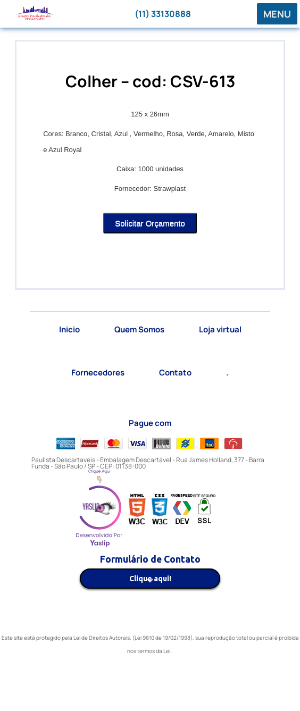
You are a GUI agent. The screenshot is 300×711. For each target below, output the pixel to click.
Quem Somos (139, 329)
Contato (175, 372)
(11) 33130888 (163, 14)
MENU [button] (277, 13)
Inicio (69, 329)
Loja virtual (220, 329)
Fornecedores (97, 372)
